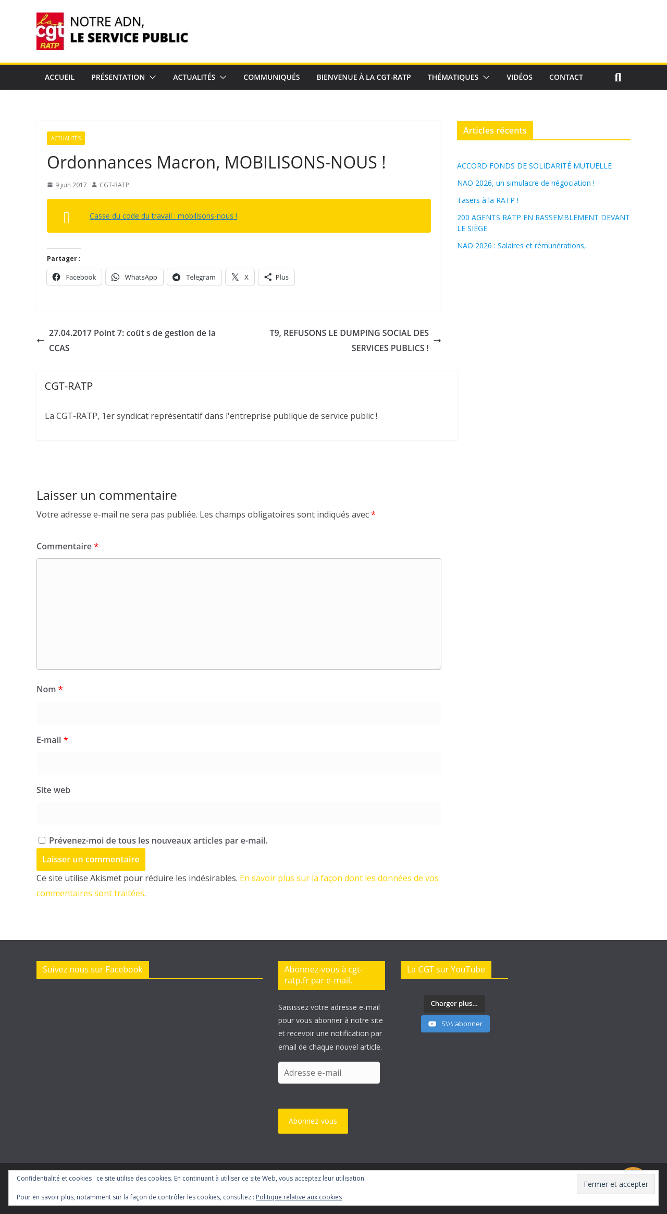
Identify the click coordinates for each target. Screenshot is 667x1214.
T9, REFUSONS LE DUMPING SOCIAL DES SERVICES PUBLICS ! (355, 340)
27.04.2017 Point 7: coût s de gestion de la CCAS (126, 340)
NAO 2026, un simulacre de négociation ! (526, 183)
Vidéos (520, 77)
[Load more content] (454, 1004)
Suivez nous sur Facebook (93, 969)
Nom (49, 689)
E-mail (52, 740)
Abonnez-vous (313, 1121)
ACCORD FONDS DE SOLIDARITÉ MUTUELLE (534, 166)
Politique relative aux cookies (299, 1197)
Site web (53, 790)
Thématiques (453, 77)
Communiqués (271, 77)
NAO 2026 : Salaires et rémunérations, (521, 245)
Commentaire (67, 546)
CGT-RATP (114, 185)
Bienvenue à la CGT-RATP (364, 77)
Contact (566, 77)
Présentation (118, 77)
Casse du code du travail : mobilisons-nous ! (163, 216)
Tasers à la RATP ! (487, 200)
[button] (150, 77)
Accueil (60, 77)
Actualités (194, 77)
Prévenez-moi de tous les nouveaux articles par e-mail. (158, 840)
